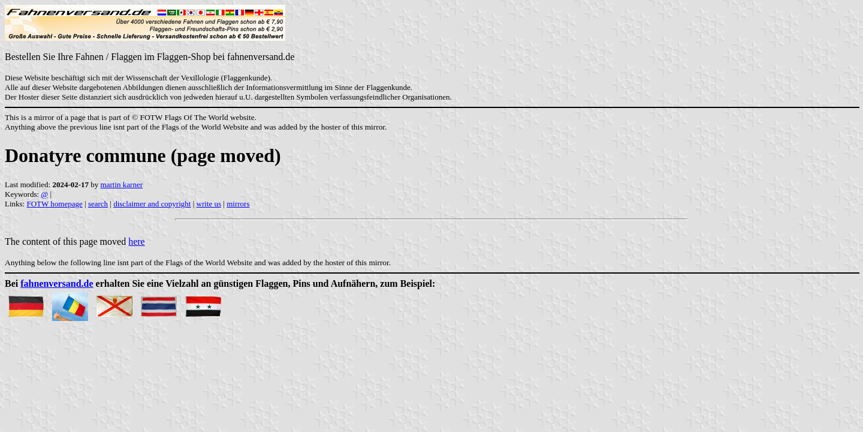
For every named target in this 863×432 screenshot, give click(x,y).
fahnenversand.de (56, 283)
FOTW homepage (54, 203)
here (136, 241)
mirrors (238, 203)
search (98, 203)
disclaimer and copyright (152, 203)
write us (209, 203)
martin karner (122, 184)
